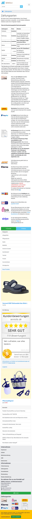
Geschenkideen (6, 262)
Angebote (4, 367)
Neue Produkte (6, 269)
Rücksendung (4, 474)
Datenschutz (4, 460)
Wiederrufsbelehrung (6, 477)
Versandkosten (4, 471)
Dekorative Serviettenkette (8, 431)
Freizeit (4, 258)
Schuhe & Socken (6, 248)
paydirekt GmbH (15, 203)
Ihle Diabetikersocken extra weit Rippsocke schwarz (14, 417)
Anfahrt (3, 452)
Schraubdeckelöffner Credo (9, 421)
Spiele (3, 242)
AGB (2, 458)
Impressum (4, 449)
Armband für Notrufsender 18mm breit (11, 424)
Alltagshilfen (5, 235)
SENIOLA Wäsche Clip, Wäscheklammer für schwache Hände (15, 438)
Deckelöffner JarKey (7, 427)
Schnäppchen (5, 265)
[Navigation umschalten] (29, 4)
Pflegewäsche (5, 238)
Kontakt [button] (16, 493)
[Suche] (10, 6)
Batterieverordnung (5, 455)
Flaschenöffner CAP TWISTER (9, 414)
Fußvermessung (5, 466)
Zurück (8, 228)
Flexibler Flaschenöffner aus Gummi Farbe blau (13, 411)
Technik (4, 255)
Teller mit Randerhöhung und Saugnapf (11, 434)
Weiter (23, 228)
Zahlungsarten (8, 11)
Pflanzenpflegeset (7, 401)
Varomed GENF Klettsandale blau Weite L (14, 303)
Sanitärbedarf (5, 252)
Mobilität (4, 245)
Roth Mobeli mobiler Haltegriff (9, 442)
